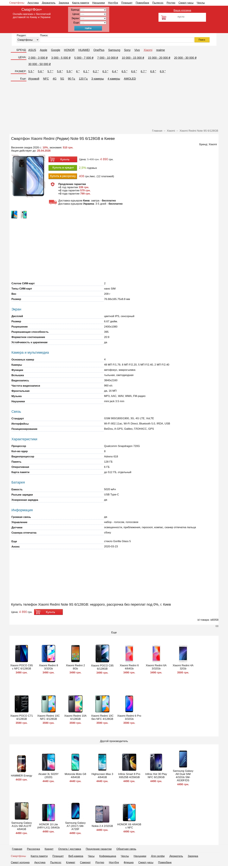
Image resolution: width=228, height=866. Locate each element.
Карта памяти (80, 2)
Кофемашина (107, 856)
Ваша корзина (182, 10)
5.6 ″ (41, 71)
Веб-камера (75, 856)
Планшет (126, 2)
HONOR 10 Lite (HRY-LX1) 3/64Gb (48, 826)
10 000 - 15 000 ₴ (133, 57)
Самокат (85, 862)
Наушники (98, 2)
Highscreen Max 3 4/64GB (102, 776)
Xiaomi (148, 50)
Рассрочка (33, 848)
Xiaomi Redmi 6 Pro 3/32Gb (129, 717)
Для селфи (158, 856)
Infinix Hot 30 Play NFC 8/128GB (156, 776)
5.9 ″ (69, 71)
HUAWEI (84, 50)
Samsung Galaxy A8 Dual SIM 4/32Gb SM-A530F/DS (183, 775)
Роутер (171, 2)
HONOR (69, 50)
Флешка (129, 862)
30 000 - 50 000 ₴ (39, 64)
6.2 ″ (96, 71)
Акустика (33, 2)
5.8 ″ (60, 71)
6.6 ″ (134, 71)
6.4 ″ (115, 71)
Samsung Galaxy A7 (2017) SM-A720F (75, 826)
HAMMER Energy (21, 775)
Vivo (137, 50)
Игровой (33, 78)
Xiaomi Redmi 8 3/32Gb (48, 667)
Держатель (48, 2)
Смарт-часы (185, 2)
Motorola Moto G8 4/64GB (75, 776)
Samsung (114, 50)
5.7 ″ (50, 71)
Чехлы (201, 2)
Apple (43, 50)
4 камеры (114, 78)
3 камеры (97, 78)
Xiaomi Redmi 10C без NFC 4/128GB (102, 717)
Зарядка (64, 2)
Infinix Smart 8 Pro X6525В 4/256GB (129, 776)
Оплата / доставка (69, 848)
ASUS (32, 50)
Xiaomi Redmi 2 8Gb (75, 667)
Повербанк (142, 2)
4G (55, 78)
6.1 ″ (86, 71)
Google (55, 50)
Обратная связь (126, 848)
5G (62, 78)
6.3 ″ (105, 71)
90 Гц (71, 78)
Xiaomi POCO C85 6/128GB (102, 667)
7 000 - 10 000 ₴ (107, 57)
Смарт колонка (20, 862)
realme (160, 50)
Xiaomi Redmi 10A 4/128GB (75, 717)
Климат (70, 862)
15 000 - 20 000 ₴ (159, 57)
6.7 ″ (143, 71)
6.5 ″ (124, 71)
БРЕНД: (21, 49)
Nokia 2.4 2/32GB (102, 826)
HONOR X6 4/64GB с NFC (129, 826)
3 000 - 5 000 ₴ (60, 57)
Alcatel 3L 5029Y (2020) (48, 776)
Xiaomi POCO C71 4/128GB (21, 717)
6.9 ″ (163, 71)
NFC (46, 78)
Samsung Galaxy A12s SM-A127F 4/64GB (21, 826)
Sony (127, 50)
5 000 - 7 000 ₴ (83, 57)
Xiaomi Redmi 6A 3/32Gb (156, 667)
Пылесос (157, 2)
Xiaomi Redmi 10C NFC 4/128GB (48, 717)
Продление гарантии (99, 848)
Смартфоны (16, 2)
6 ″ (77, 71)
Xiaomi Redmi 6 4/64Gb (129, 667)
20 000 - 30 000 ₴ (185, 57)
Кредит (49, 848)
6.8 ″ (153, 71)
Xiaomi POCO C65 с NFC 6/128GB (21, 667)
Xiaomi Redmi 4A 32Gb (183, 667)
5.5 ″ (31, 71)
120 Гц (83, 78)
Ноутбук (113, 2)
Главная (17, 848)
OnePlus (98, 50)
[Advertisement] (114, 105)
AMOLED (130, 78)
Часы (91, 856)
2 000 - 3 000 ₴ (38, 57)
